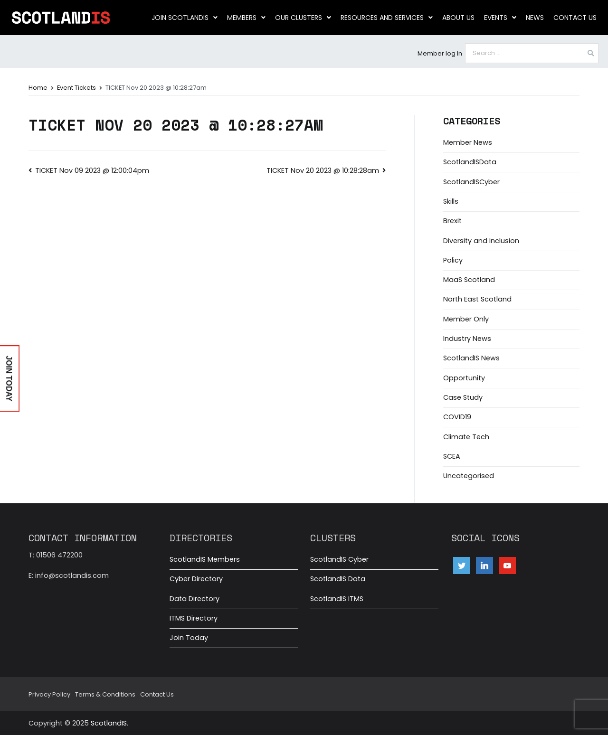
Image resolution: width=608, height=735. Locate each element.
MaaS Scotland (469, 279)
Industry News (467, 338)
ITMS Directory (194, 618)
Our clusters (303, 17)
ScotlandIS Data (337, 579)
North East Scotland (477, 299)
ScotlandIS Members (205, 559)
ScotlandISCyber (471, 182)
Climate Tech (466, 437)
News (535, 17)
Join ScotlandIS (185, 17)
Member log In (440, 53)
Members (246, 17)
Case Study (463, 397)
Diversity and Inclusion (481, 240)
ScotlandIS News (471, 358)
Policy (453, 260)
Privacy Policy (49, 694)
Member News (467, 142)
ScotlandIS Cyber (339, 559)
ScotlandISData (469, 162)
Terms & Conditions (105, 694)
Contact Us (575, 17)
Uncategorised (468, 476)
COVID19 (457, 417)
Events (500, 17)
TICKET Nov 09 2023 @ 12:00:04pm (92, 170)
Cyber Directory (196, 579)
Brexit (452, 221)
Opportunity (464, 378)
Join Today (189, 637)
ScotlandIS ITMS (336, 598)
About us (458, 17)
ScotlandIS (109, 723)
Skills (450, 201)
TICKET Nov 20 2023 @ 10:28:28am (322, 170)
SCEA (451, 456)
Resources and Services (387, 17)
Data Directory (194, 598)
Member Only (466, 319)
